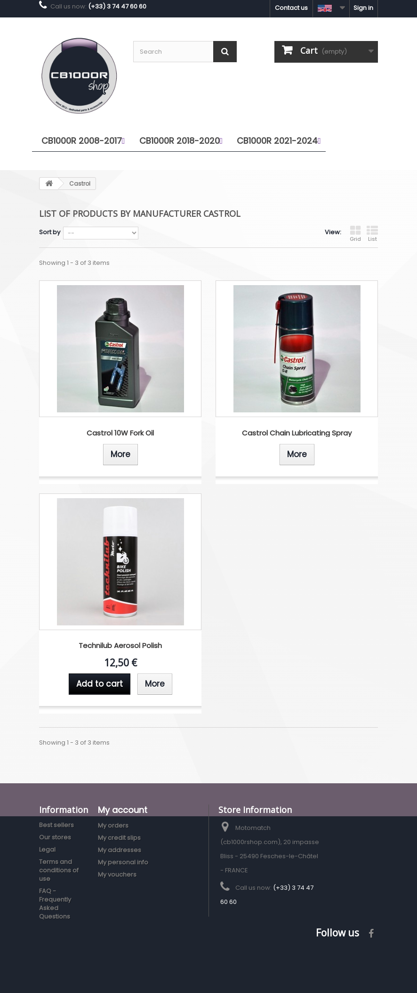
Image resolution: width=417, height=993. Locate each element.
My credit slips (119, 837)
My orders (113, 825)
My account (122, 810)
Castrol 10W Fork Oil (120, 433)
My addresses (119, 849)
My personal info (123, 862)
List (372, 234)
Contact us (291, 7)
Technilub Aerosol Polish (120, 646)
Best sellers (56, 825)
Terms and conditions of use (59, 870)
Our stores (55, 837)
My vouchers (117, 874)
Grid (355, 234)
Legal (47, 849)
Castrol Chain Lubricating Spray (297, 433)
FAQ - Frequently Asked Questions (55, 903)
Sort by (49, 232)
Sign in (363, 7)
